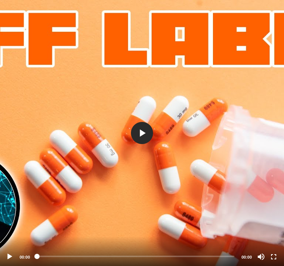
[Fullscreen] (273, 256)
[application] (142, 133)
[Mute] (261, 256)
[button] (142, 133)
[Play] (9, 256)
